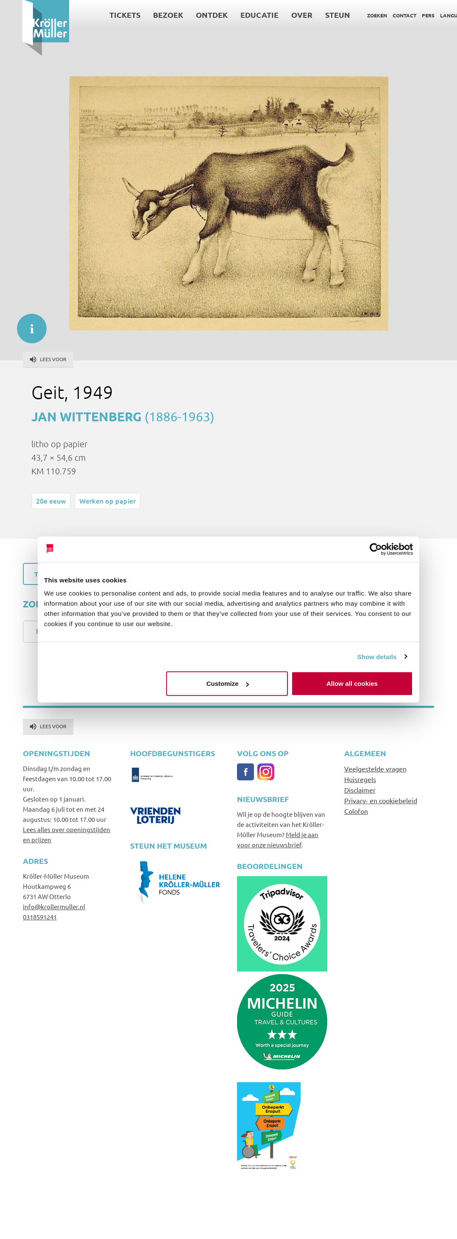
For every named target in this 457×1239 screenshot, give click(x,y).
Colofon (356, 811)
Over (279, 14)
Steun (315, 14)
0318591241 (40, 917)
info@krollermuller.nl (54, 906)
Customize (227, 683)
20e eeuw (51, 500)
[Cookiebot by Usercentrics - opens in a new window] (376, 549)
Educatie (237, 14)
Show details (377, 656)
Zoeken (355, 15)
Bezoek (146, 14)
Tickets (102, 14)
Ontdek (189, 14)
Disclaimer (360, 789)
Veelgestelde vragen (375, 768)
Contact (382, 15)
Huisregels (360, 779)
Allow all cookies (352, 683)
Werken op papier (107, 500)
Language (431, 15)
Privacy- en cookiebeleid (380, 800)
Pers (405, 15)
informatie (27, 324)
